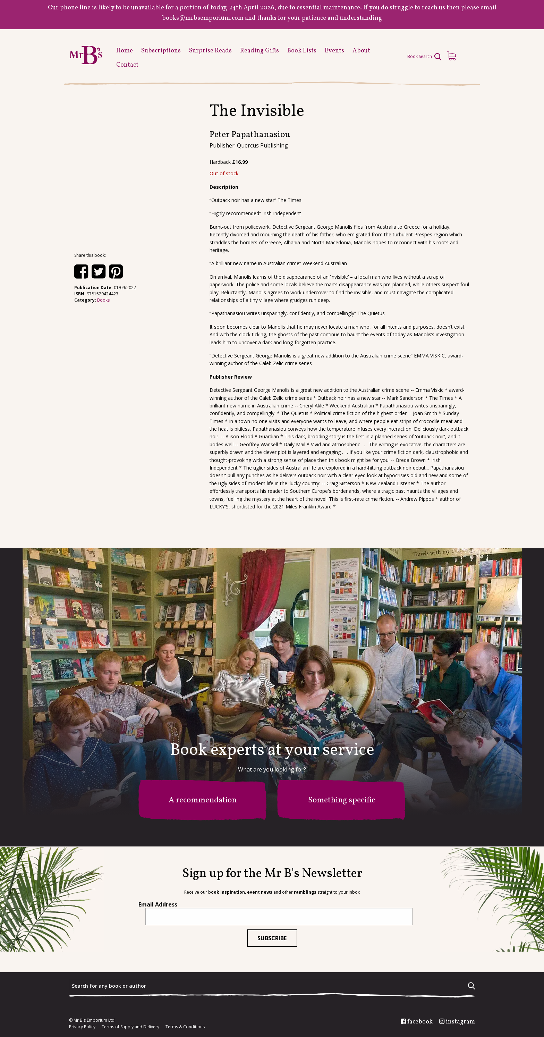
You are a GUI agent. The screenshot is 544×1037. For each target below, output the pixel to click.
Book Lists (301, 51)
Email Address (157, 904)
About (361, 51)
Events (334, 51)
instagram (460, 1022)
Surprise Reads (210, 51)
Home (124, 51)
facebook (420, 1022)
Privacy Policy (82, 1027)
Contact (127, 65)
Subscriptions (161, 51)
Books (103, 300)
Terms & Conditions (185, 1027)
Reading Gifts (259, 51)
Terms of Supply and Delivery (130, 1027)
